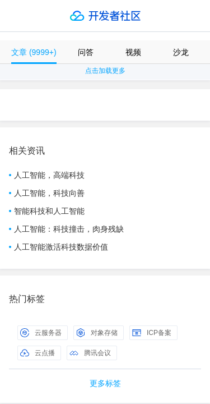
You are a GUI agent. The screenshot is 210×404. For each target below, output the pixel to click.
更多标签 (105, 383)
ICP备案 (151, 332)
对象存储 (97, 332)
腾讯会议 (90, 352)
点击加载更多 (105, 71)
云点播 (37, 352)
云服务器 (41, 332)
